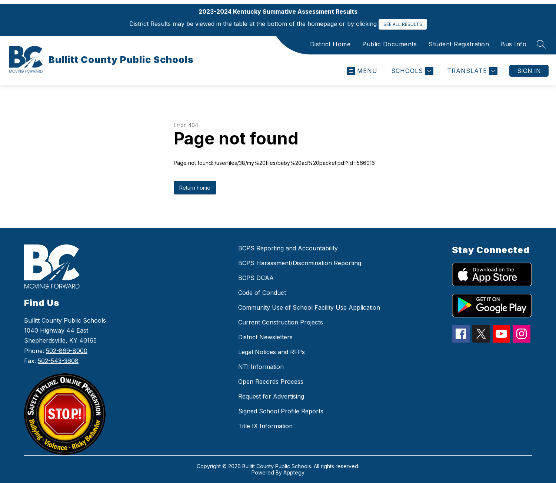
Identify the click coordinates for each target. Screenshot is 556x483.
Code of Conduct (262, 292)
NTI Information (261, 366)
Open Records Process (270, 381)
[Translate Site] (471, 71)
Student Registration (459, 44)
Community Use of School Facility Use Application (309, 307)
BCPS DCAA (256, 278)
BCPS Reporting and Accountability (288, 248)
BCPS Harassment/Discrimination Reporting (299, 263)
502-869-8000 (66, 350)
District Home (330, 44)
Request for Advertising (271, 396)
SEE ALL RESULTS (402, 24)
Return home (194, 187)
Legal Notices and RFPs (271, 352)
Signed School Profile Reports (280, 411)
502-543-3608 (58, 360)
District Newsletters (265, 337)
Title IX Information (265, 426)
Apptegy (293, 472)
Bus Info (513, 44)
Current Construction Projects (280, 322)
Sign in (529, 70)
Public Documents (389, 44)
